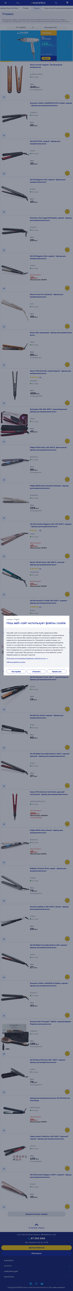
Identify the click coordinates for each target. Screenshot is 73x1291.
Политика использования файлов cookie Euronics (27, 658)
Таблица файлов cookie (15, 662)
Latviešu (9, 619)
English (17, 619)
